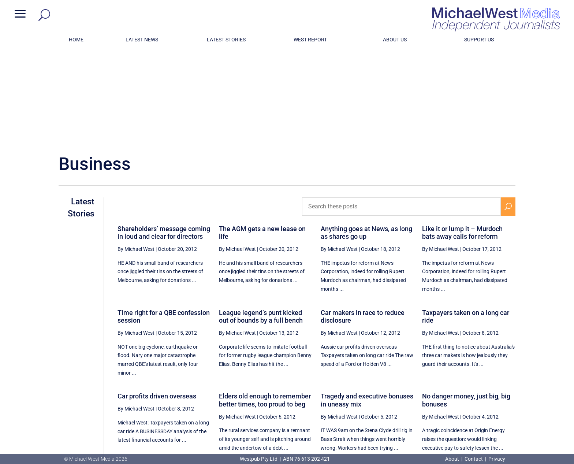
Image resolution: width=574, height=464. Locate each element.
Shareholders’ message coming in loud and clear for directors (164, 137)
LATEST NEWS (142, 39)
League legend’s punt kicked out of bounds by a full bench (261, 221)
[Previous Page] (400, 384)
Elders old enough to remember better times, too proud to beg (265, 304)
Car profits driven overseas (157, 300)
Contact (474, 459)
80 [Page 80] (473, 384)
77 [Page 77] (417, 384)
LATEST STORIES (226, 39)
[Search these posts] (401, 110)
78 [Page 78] (436, 384)
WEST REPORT (310, 39)
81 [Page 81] (491, 384)
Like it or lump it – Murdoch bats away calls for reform (462, 137)
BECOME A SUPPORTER (535, 412)
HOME (76, 39)
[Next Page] (508, 384)
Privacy (496, 459)
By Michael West (136, 153)
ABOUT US (395, 39)
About (452, 459)
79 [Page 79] (454, 384)
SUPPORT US (479, 39)
